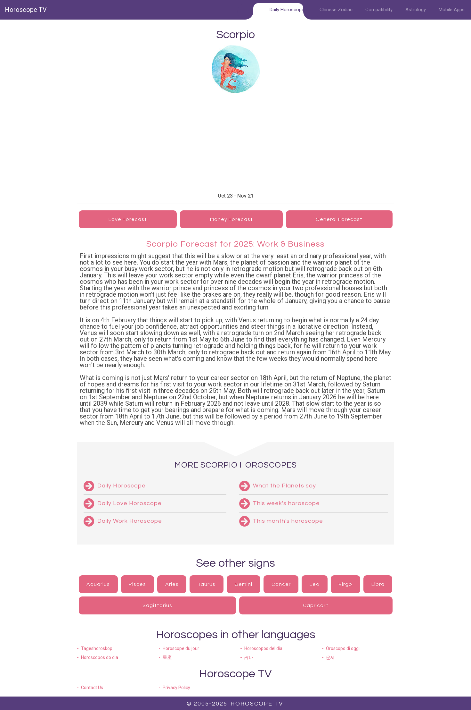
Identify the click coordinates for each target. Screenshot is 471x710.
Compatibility (379, 10)
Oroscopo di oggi (343, 648)
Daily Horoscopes (288, 10)
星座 (167, 657)
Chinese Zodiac (336, 10)
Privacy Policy (176, 687)
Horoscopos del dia (263, 648)
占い (248, 657)
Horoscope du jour (181, 648)
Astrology (415, 10)
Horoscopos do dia (99, 657)
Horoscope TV (26, 9)
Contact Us (92, 687)
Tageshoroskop (96, 648)
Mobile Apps (452, 10)
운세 (330, 657)
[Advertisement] (255, 143)
